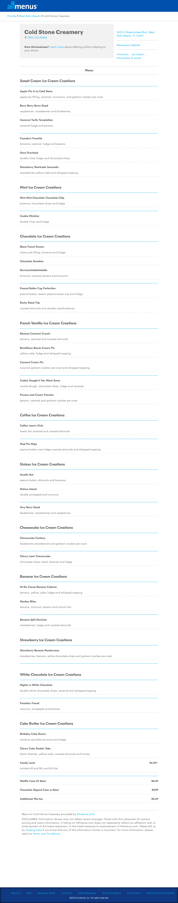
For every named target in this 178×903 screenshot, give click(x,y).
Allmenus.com (86, 814)
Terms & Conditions (111, 892)
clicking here (34, 830)
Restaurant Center (46, 892)
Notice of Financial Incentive (160, 892)
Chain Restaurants (87, 892)
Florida (11, 15)
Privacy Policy (134, 892)
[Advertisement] (89, 863)
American (123, 54)
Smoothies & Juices (129, 58)
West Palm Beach (29, 15)
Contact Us (66, 892)
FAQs (29, 892)
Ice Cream (138, 54)
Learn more (57, 47)
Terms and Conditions (46, 833)
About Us (15, 892)
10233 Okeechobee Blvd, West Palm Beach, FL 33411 (136, 34)
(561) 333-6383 (37, 37)
